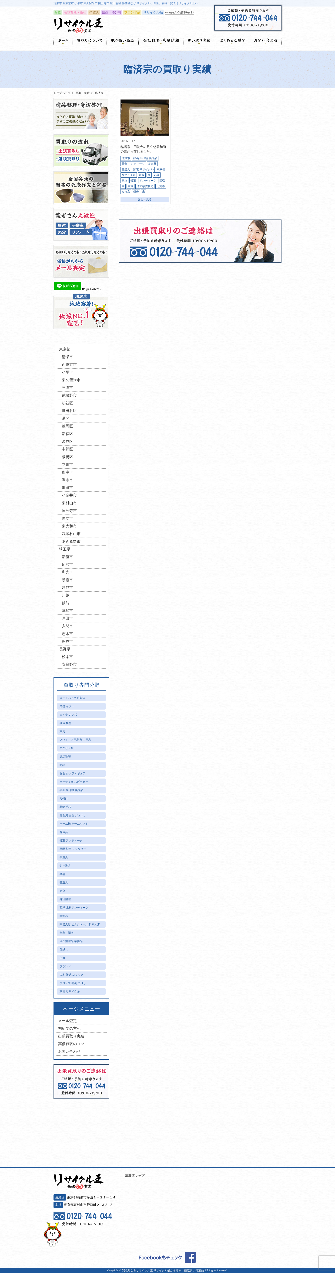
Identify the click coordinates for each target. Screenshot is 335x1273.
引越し (64, 949)
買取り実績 (83, 93)
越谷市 (67, 588)
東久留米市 (71, 380)
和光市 (67, 572)
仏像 (62, 958)
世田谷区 (69, 411)
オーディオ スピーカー (74, 781)
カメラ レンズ (68, 714)
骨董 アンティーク (133, 163)
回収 (162, 180)
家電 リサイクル (143, 169)
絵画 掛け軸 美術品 (145, 158)
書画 (130, 186)
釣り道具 (65, 865)
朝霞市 (67, 580)
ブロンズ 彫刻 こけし (73, 983)
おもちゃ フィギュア (72, 773)
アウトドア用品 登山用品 (75, 739)
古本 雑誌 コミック (71, 974)
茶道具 (152, 163)
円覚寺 (161, 186)
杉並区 (67, 403)
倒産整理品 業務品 (71, 941)
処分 (156, 175)
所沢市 (67, 564)
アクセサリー (68, 748)
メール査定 (67, 1021)
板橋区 (67, 457)
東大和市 (69, 526)
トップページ (62, 93)
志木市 (67, 634)
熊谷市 (67, 641)
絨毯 (62, 874)
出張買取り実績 (71, 1036)
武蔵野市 (69, 395)
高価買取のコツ (71, 1044)
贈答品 (64, 916)
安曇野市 (69, 664)
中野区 (67, 449)
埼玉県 (64, 549)
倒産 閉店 (67, 932)
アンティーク (147, 180)
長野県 (64, 649)
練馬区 (67, 426)
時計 (62, 765)
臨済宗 (126, 191)
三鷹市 (67, 388)
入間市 (67, 626)
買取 (141, 175)
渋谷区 (67, 441)
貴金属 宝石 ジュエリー (74, 815)
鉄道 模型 (65, 723)
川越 (65, 595)
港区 (65, 418)
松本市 (67, 657)
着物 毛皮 (65, 807)
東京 (124, 180)
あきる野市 (71, 541)
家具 (62, 731)
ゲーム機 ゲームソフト (74, 823)
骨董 (133, 180)
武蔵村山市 (71, 534)
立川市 (67, 465)
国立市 (67, 518)
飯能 (65, 603)
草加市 (67, 611)
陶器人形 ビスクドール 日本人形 (80, 924)
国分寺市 (69, 511)
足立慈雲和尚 (145, 186)
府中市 (67, 472)
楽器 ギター (67, 706)
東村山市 (69, 503)
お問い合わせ (69, 1051)
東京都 (161, 169)
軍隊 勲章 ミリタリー (73, 849)
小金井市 (69, 495)
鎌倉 (136, 191)
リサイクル (129, 175)
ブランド (65, 966)
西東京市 (69, 365)
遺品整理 (65, 756)
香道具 (64, 832)
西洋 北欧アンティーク (74, 907)
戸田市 (67, 618)
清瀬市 (126, 158)
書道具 (126, 169)
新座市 (67, 557)
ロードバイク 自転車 (72, 698)
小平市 (67, 372)
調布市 (67, 480)
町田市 (67, 488)
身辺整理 (65, 899)
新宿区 (67, 434)
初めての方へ (69, 1028)
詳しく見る (145, 199)
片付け (64, 798)
